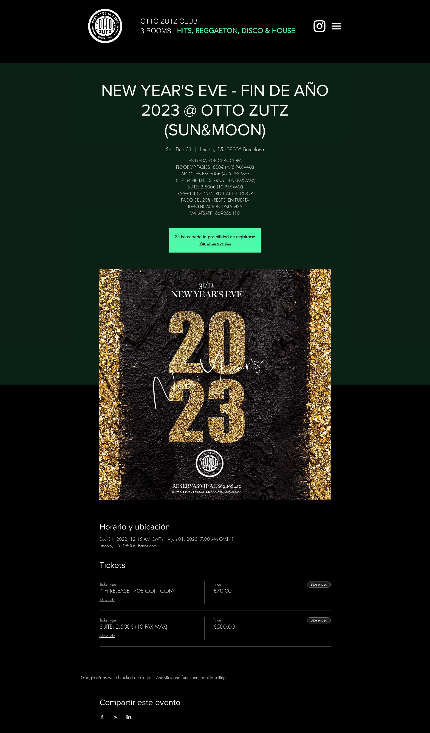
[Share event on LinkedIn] (129, 717)
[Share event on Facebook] (102, 717)
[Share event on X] (115, 717)
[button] (336, 26)
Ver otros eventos (215, 243)
